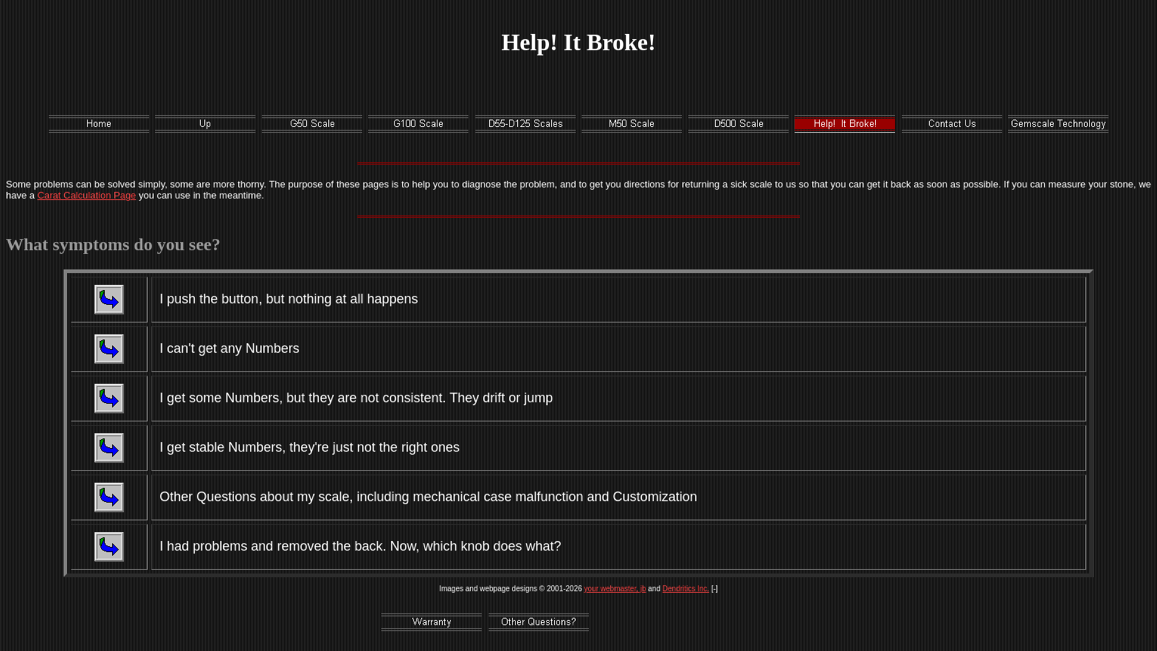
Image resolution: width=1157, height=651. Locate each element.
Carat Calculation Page (87, 195)
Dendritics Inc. (686, 589)
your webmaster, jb (615, 589)
